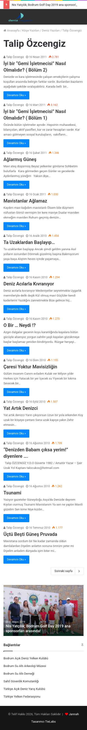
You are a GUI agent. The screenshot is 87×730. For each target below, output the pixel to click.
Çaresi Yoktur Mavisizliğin (30, 367)
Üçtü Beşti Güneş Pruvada (30, 534)
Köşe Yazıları (30, 30)
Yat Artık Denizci (20, 408)
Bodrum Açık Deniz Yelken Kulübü (25, 658)
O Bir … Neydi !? (19, 325)
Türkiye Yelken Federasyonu (21, 696)
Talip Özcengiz (13, 57)
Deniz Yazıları (51, 30)
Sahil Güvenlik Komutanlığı (21, 681)
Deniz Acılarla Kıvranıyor (28, 284)
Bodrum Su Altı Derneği (18, 673)
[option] (43, 610)
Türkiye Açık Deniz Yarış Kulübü (24, 689)
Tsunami (12, 493)
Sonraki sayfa (67, 571)
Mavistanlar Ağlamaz (25, 201)
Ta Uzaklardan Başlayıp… (29, 242)
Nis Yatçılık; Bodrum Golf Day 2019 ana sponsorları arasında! (38, 628)
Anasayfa (11, 30)
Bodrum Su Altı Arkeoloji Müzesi (24, 666)
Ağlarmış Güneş (19, 159)
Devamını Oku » (16, 95)
